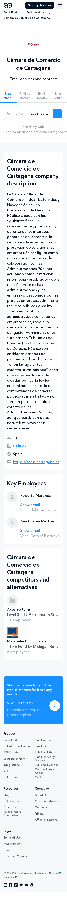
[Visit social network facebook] (10, 885)
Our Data (41, 807)
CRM (38, 777)
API (6, 771)
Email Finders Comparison (12, 813)
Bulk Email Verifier (46, 765)
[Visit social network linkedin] (16, 885)
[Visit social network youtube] (26, 885)
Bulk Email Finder (46, 752)
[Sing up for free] (54, 705)
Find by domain (25, 96)
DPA (6, 850)
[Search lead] (57, 113)
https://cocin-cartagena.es (36, 462)
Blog (6, 795)
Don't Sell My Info (15, 856)
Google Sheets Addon (44, 771)
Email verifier (59, 96)
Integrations (12, 765)
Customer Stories (46, 801)
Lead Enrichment (14, 758)
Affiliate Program (46, 819)
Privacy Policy (12, 843)
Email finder (8, 96)
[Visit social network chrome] (31, 885)
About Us (41, 795)
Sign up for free (39, 5)
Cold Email (10, 777)
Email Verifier (43, 740)
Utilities (19, 446)
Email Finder (12, 12)
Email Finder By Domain (45, 758)
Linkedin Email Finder (17, 746)
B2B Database (13, 752)
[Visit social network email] (5, 885)
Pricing (39, 813)
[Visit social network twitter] (21, 885)
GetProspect (8, 5)
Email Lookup (43, 746)
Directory (10, 807)
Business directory (38, 12)
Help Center (11, 801)
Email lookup (42, 96)
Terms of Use (12, 837)
